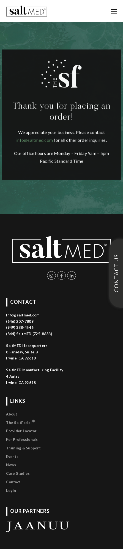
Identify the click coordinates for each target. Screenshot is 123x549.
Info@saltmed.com (22, 315)
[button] (114, 11)
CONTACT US (116, 273)
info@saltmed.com (34, 122)
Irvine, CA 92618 (21, 382)
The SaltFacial (20, 422)
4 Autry (13, 376)
